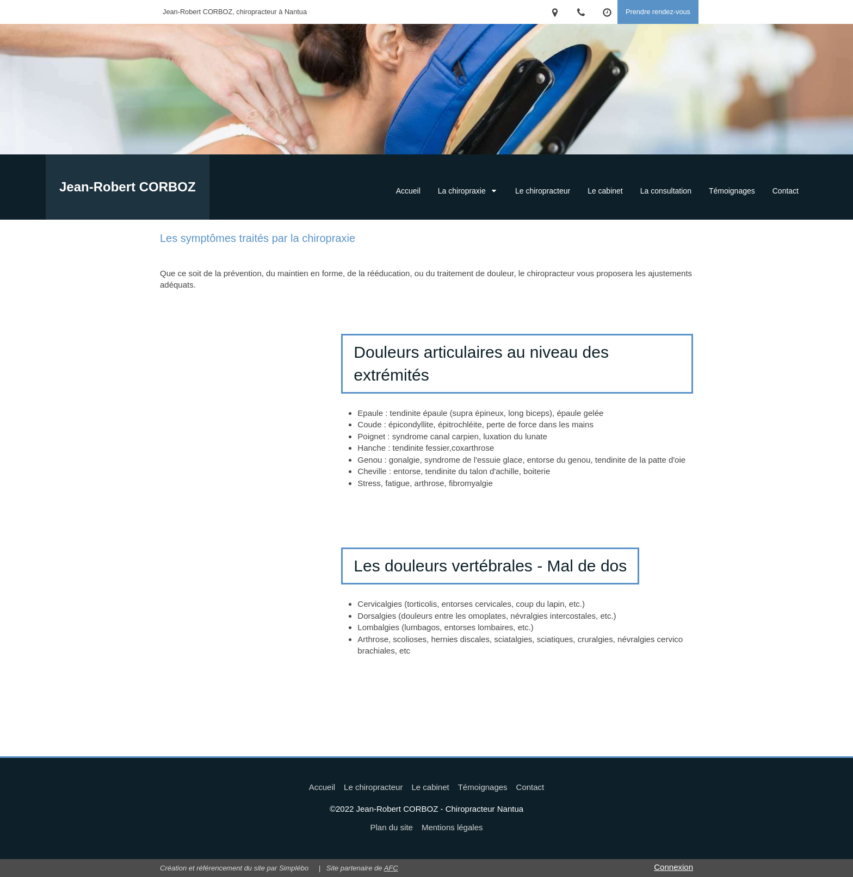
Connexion (673, 867)
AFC (391, 868)
